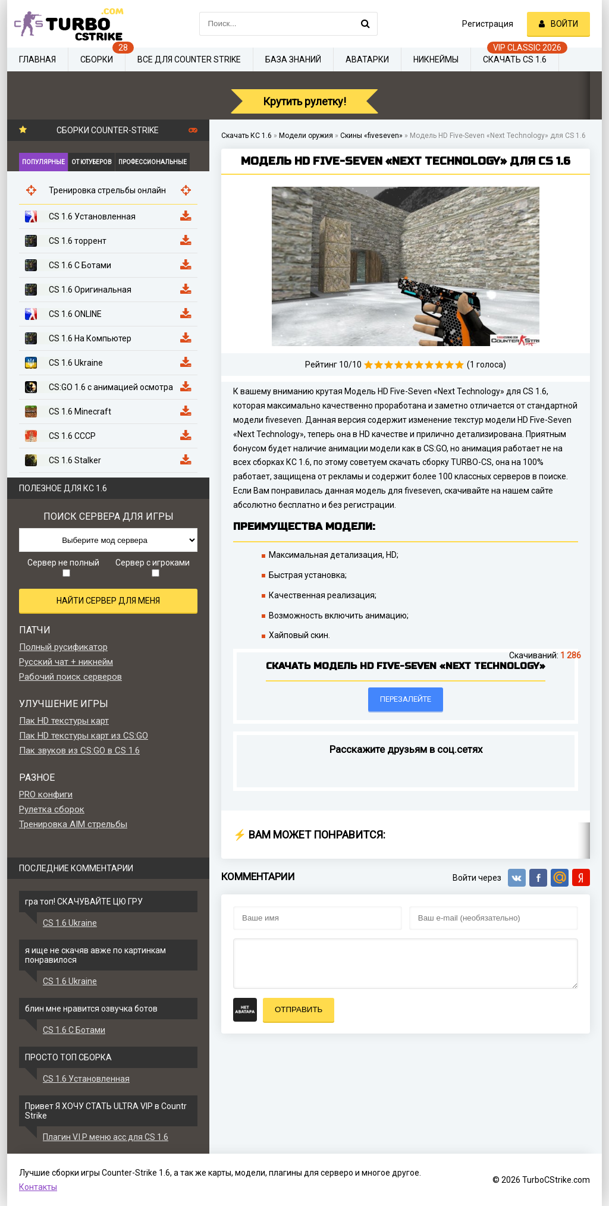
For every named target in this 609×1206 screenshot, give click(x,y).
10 (459, 365)
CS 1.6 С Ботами (74, 1030)
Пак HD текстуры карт (64, 720)
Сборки (96, 59)
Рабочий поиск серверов (70, 676)
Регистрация (487, 24)
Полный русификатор (63, 647)
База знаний (293, 59)
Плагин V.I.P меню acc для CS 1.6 (105, 1137)
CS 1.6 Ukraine (70, 923)
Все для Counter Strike (189, 59)
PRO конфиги (46, 794)
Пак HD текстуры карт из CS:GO (83, 735)
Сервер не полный (63, 567)
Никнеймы (436, 59)
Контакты (38, 1187)
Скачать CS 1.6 (515, 59)
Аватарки (367, 59)
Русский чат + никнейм (66, 662)
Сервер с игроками (152, 567)
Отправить (298, 1009)
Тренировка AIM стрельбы (73, 824)
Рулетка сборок (51, 809)
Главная (37, 59)
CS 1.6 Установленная (86, 1078)
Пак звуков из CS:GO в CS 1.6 (79, 750)
